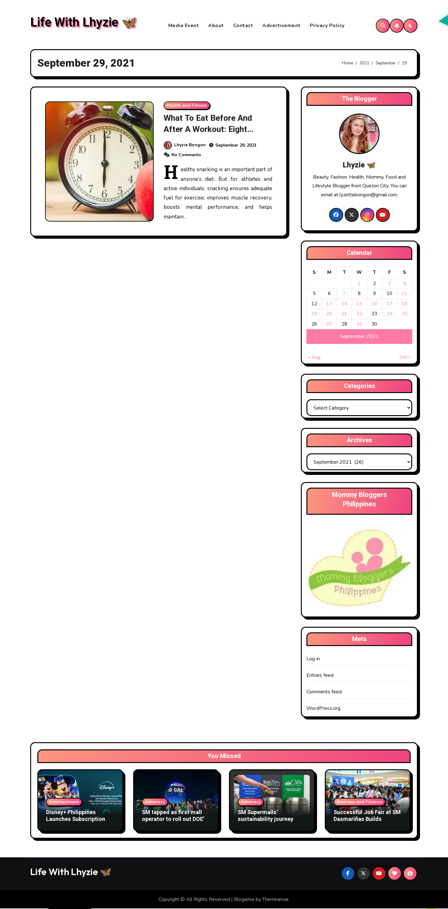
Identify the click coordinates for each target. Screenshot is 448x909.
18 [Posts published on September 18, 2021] (404, 304)
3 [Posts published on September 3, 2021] (389, 284)
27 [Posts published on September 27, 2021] (329, 324)
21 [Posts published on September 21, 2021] (344, 314)
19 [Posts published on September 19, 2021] (314, 314)
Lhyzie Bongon (185, 145)
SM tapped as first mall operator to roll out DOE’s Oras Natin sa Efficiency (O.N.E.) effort (174, 823)
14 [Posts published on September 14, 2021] (344, 304)
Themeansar (275, 899)
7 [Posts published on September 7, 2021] (344, 294)
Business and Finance (359, 802)
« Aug (314, 357)
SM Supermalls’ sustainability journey (265, 816)
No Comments (186, 155)
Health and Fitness (187, 106)
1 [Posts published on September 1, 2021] (359, 284)
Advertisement (281, 25)
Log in (313, 659)
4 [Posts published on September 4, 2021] (404, 284)
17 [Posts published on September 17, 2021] (389, 304)
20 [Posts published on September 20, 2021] (329, 314)
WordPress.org (323, 708)
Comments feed (324, 692)
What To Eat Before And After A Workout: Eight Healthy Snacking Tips (209, 130)
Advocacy (155, 802)
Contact (243, 25)
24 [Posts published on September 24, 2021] (389, 314)
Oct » (405, 357)
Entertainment (64, 802)
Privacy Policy (327, 25)
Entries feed (320, 675)
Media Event (183, 25)
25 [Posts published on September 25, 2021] (404, 314)
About (216, 25)
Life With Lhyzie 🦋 (83, 23)
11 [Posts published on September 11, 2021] (404, 294)
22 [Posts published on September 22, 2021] (359, 314)
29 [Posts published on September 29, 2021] (359, 324)
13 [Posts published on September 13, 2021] (329, 304)
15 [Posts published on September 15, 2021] (359, 304)
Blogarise (244, 899)
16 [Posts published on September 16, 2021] (374, 304)
